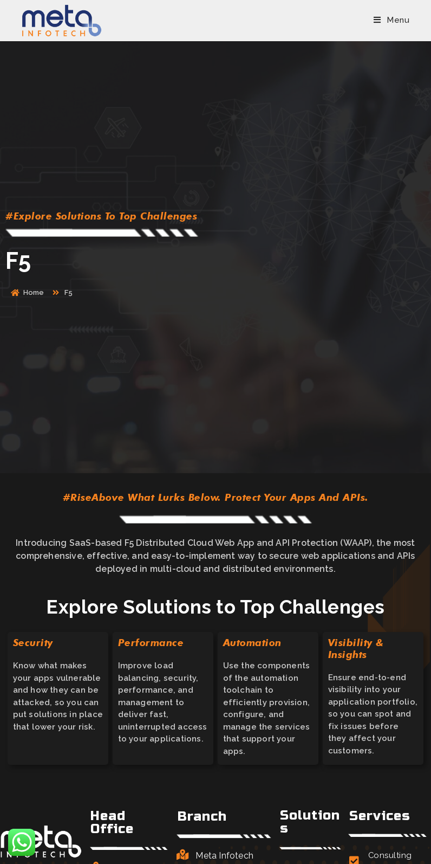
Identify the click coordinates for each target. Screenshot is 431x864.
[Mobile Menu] (391, 20)
